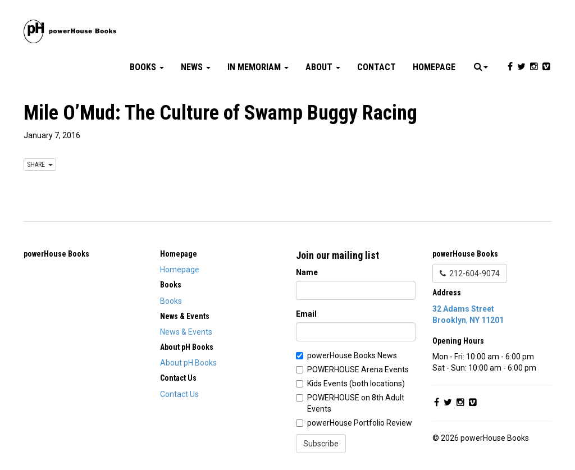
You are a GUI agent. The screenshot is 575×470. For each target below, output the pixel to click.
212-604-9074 (470, 273)
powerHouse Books (56, 253)
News (196, 67)
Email (306, 313)
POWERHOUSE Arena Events (358, 369)
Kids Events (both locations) (356, 383)
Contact (376, 67)
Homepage (434, 67)
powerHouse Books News (352, 355)
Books (147, 67)
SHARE (40, 164)
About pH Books (188, 362)
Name (307, 272)
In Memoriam (258, 67)
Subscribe (321, 443)
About (322, 67)
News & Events (186, 331)
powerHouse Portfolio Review (359, 422)
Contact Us (179, 394)
